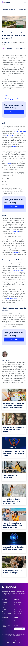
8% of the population (12, 298)
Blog (3, 607)
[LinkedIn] (8, 642)
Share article (19, 48)
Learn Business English (20, 607)
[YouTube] (14, 642)
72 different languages (17, 270)
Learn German (18, 602)
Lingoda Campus (9, 9)
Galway (8, 163)
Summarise (7, 48)
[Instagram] (20, 642)
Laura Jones (7, 42)
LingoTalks (22, 9)
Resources (4, 623)
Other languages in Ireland (12, 99)
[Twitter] (11, 642)
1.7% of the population (19, 131)
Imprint (9, 640)
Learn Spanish (18, 611)
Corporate (4, 602)
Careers (4, 609)
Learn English (17, 604)
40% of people (10, 135)
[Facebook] (17, 642)
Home (3, 31)
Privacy (14, 640)
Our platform (5, 620)
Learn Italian (17, 613)
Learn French (17, 609)
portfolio (20, 382)
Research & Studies (6, 613)
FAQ (15, 620)
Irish (6, 92)
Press (3, 611)
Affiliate (16, 625)
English (7, 95)
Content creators (18, 623)
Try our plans (14, 112)
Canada (14, 146)
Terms (18, 640)
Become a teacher (19, 629)
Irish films (16, 252)
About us (4, 604)
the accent (16, 231)
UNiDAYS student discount (6, 626)
